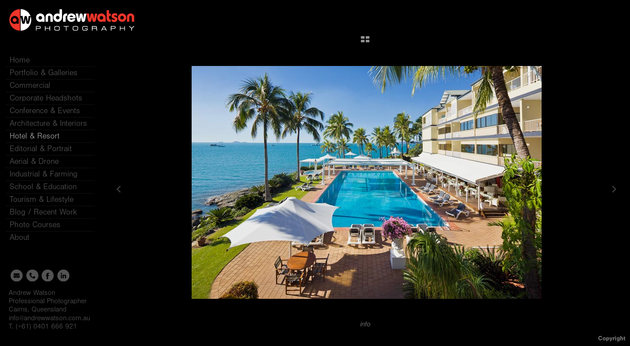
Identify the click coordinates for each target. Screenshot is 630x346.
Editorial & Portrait (41, 148)
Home (20, 60)
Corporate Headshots (46, 98)
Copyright (612, 338)
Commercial (30, 85)
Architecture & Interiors (48, 123)
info (365, 324)
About (25, 237)
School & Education (43, 186)
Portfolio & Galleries (49, 72)
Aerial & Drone (34, 161)
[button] (365, 42)
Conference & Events (45, 110)
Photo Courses (40, 224)
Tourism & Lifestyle (42, 199)
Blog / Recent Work (43, 212)
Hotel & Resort (35, 136)
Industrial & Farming (43, 174)
